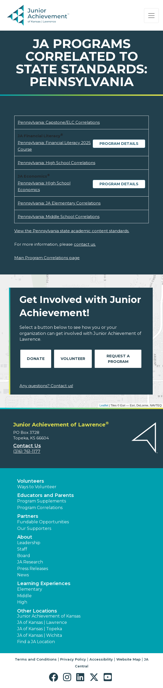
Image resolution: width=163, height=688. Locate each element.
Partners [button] (27, 516)
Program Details (118, 143)
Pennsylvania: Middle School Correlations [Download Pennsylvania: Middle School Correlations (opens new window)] (58, 216)
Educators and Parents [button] (45, 495)
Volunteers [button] (30, 481)
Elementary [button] (29, 589)
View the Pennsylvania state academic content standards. (71, 230)
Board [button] (23, 555)
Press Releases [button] (32, 568)
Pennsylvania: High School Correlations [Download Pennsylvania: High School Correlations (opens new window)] (56, 162)
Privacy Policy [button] (73, 659)
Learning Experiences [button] (43, 583)
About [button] (24, 537)
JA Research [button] (30, 561)
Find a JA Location (36, 641)
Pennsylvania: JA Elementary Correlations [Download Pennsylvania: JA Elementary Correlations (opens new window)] (59, 203)
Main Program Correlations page (47, 257)
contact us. (85, 244)
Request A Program (118, 359)
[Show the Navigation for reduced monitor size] (151, 15)
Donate (36, 358)
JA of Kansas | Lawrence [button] (42, 622)
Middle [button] (24, 595)
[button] (55, 677)
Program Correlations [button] (40, 507)
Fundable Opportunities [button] (43, 521)
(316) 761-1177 (26, 451)
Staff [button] (22, 549)
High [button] (22, 602)
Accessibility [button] (101, 659)
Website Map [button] (128, 659)
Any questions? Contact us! (46, 385)
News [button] (23, 574)
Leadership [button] (28, 542)
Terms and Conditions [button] (36, 659)
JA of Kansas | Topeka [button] (39, 628)
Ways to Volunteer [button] (36, 486)
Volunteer (73, 358)
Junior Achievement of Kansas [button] (48, 616)
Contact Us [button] (27, 445)
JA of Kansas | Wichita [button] (39, 635)
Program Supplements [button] (41, 501)
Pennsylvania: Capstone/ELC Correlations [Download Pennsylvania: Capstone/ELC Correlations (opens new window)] (59, 122)
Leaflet (103, 405)
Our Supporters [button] (34, 528)
